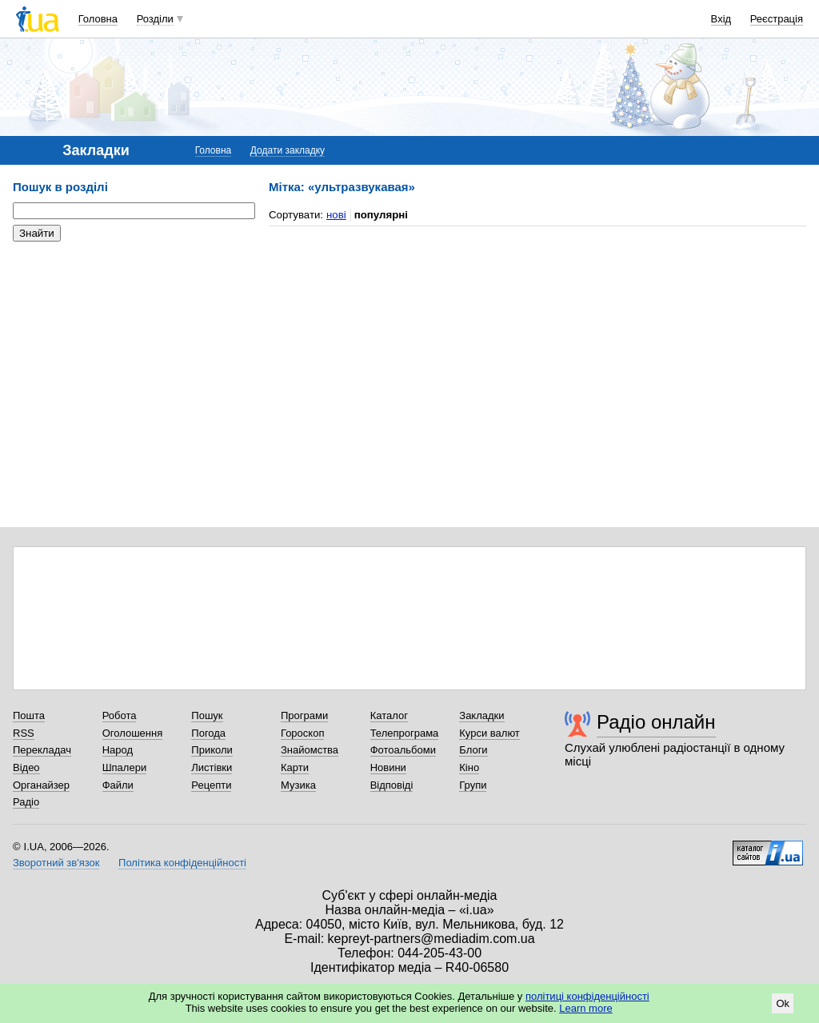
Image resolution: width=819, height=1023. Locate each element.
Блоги (473, 750)
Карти (295, 767)
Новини (388, 767)
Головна (98, 19)
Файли (118, 785)
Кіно (469, 767)
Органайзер (41, 785)
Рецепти (211, 785)
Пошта (29, 715)
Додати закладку (287, 150)
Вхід (721, 19)
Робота (119, 715)
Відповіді (391, 785)
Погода (208, 733)
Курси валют (489, 733)
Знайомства (309, 750)
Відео (26, 767)
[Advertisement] (133, 352)
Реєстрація (776, 19)
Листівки (211, 767)
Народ (117, 750)
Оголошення (132, 733)
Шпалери (124, 767)
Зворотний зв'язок (56, 863)
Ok (782, 1003)
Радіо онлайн (656, 722)
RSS (23, 733)
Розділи (155, 19)
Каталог (389, 715)
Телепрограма (404, 733)
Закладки (481, 715)
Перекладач (42, 750)
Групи (472, 785)
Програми (304, 715)
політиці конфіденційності (587, 996)
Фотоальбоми (403, 750)
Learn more (585, 1008)
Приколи (211, 750)
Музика (298, 785)
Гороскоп (302, 733)
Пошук (206, 715)
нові (336, 215)
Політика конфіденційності (182, 863)
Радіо (26, 802)
